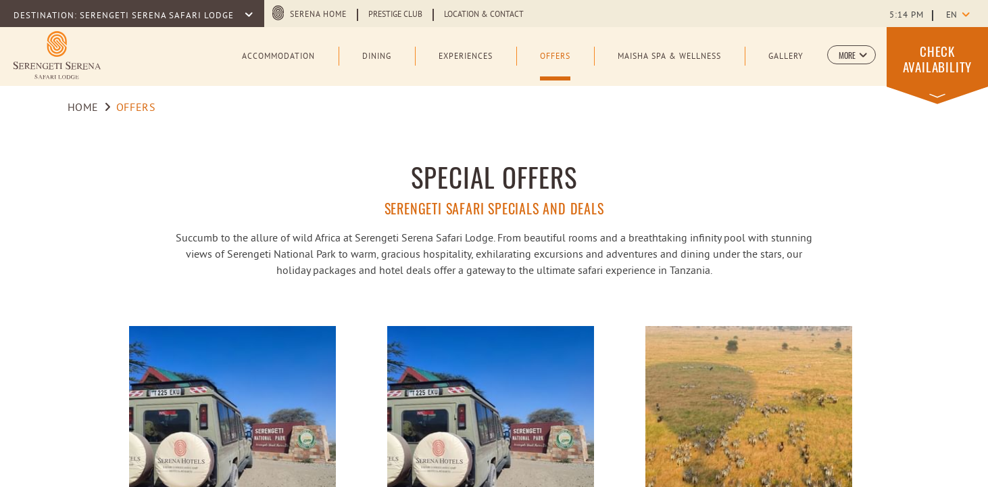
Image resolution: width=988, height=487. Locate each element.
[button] (851, 54)
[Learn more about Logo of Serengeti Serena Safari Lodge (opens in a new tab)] (57, 55)
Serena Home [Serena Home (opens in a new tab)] (318, 14)
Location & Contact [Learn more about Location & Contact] (484, 14)
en (951, 15)
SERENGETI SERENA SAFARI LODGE (158, 16)
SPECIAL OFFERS (494, 177)
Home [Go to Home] (83, 108)
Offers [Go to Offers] (136, 108)
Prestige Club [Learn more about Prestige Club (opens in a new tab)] (395, 14)
